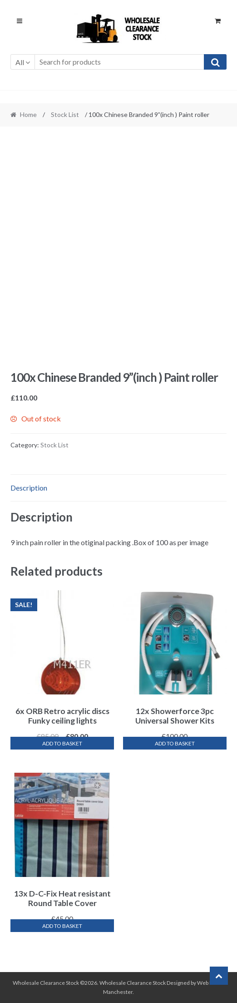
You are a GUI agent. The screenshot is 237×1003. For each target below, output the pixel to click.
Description (28, 487)
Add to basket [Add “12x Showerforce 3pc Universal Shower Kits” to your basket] (175, 743)
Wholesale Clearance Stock (133, 982)
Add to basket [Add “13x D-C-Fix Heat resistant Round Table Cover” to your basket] (62, 925)
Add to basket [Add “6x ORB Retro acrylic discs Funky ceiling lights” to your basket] (62, 743)
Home (28, 114)
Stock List (65, 114)
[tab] (118, 488)
